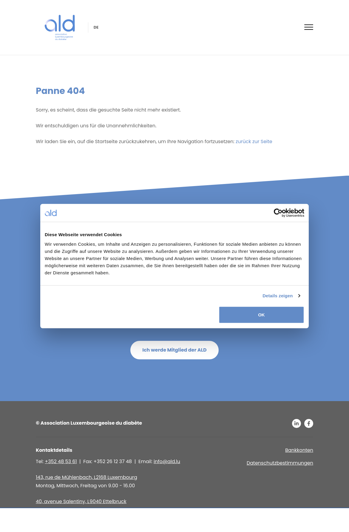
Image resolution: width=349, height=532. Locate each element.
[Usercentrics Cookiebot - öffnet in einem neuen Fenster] (278, 212)
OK (261, 314)
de (95, 27)
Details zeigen (277, 295)
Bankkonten (299, 450)
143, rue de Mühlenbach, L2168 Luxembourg (86, 477)
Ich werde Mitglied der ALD (174, 350)
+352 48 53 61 (61, 461)
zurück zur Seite (253, 141)
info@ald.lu (167, 461)
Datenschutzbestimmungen (280, 463)
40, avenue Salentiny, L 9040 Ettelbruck (81, 501)
